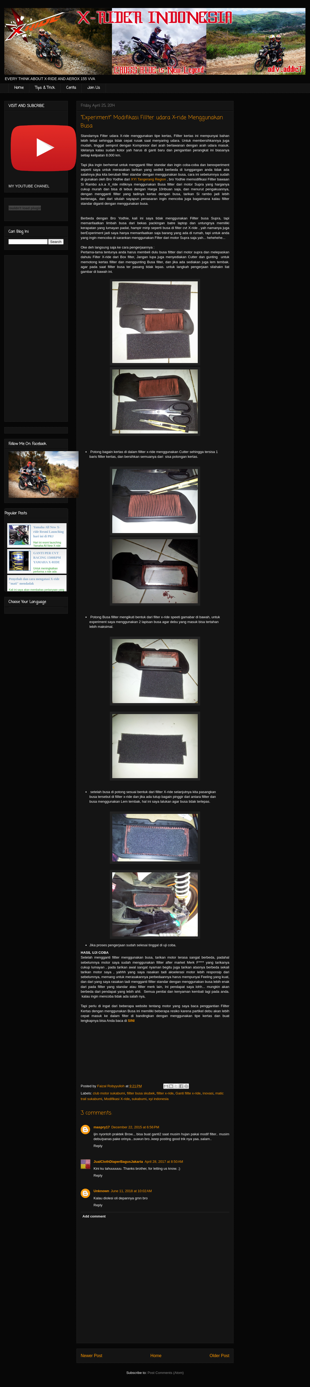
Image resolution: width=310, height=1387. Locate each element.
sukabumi (139, 1099)
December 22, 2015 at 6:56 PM (135, 1127)
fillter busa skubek (141, 1093)
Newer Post (91, 1355)
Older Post (219, 1355)
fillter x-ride (165, 1093)
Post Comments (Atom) (166, 1373)
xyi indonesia (159, 1099)
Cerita (71, 88)
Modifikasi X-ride (117, 1099)
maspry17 (102, 1127)
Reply (98, 1146)
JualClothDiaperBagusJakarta (118, 1162)
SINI (131, 1021)
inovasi (208, 1093)
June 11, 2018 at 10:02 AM (131, 1191)
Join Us (93, 88)
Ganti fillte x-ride (188, 1093)
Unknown (101, 1191)
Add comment (94, 1216)
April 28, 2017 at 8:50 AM (164, 1162)
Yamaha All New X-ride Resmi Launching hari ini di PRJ (48, 531)
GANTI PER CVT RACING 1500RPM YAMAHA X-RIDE (47, 557)
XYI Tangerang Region (148, 179)
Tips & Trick (45, 88)
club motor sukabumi (109, 1093)
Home (19, 88)
